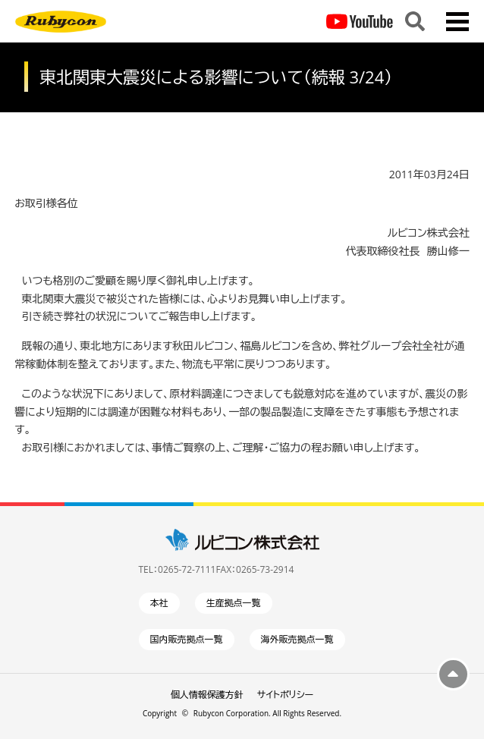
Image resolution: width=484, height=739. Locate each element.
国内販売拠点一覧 (186, 639)
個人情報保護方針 (207, 694)
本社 (159, 602)
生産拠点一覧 (233, 602)
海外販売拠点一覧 (297, 639)
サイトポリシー (285, 694)
